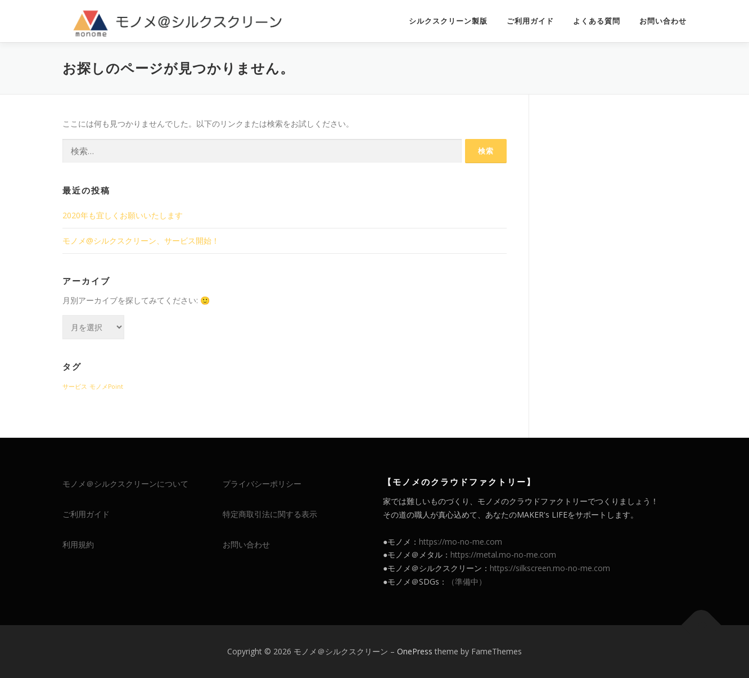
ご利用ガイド (530, 21)
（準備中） (466, 581)
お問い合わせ (663, 21)
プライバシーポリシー (262, 483)
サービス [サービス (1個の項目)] (74, 386)
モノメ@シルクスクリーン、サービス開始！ (140, 240)
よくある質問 (596, 21)
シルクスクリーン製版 (448, 21)
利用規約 (78, 544)
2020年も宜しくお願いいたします (122, 215)
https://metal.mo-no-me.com (503, 554)
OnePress (414, 651)
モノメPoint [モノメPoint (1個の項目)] (106, 386)
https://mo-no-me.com (460, 541)
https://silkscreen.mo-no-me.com (550, 568)
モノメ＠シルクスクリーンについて (125, 483)
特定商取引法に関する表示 (270, 514)
